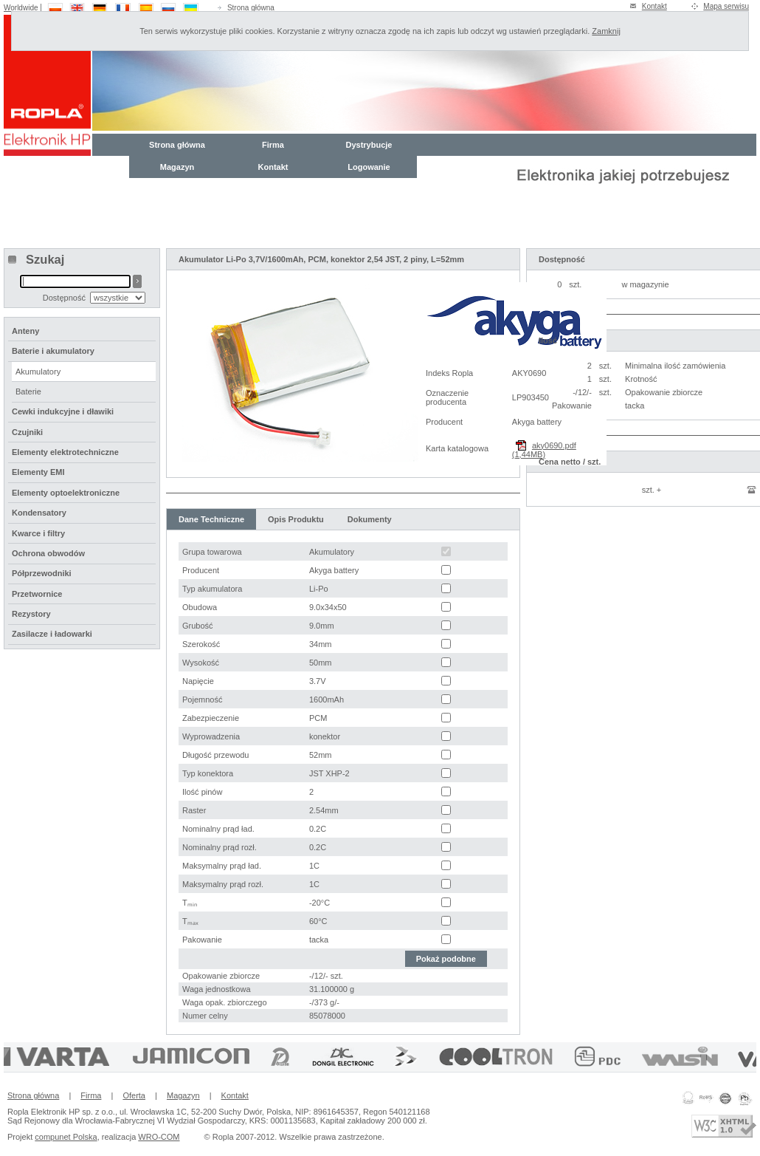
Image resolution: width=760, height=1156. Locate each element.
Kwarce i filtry (38, 533)
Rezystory (31, 613)
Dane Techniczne (211, 519)
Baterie (28, 391)
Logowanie (369, 167)
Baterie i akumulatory (53, 350)
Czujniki (27, 432)
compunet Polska (66, 1136)
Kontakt (654, 6)
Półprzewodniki (42, 573)
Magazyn (177, 167)
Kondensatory (39, 512)
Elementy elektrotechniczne (65, 452)
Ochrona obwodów (48, 553)
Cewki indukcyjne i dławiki (63, 411)
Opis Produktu (296, 519)
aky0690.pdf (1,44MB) (544, 450)
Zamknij (606, 31)
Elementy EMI (38, 472)
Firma (273, 144)
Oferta (133, 1095)
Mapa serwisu (726, 6)
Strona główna (250, 8)
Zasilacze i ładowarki (52, 633)
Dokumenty (370, 519)
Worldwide (21, 8)
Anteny (25, 330)
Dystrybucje (369, 144)
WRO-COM (158, 1136)
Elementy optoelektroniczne (66, 492)
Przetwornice (37, 593)
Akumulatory (38, 371)
